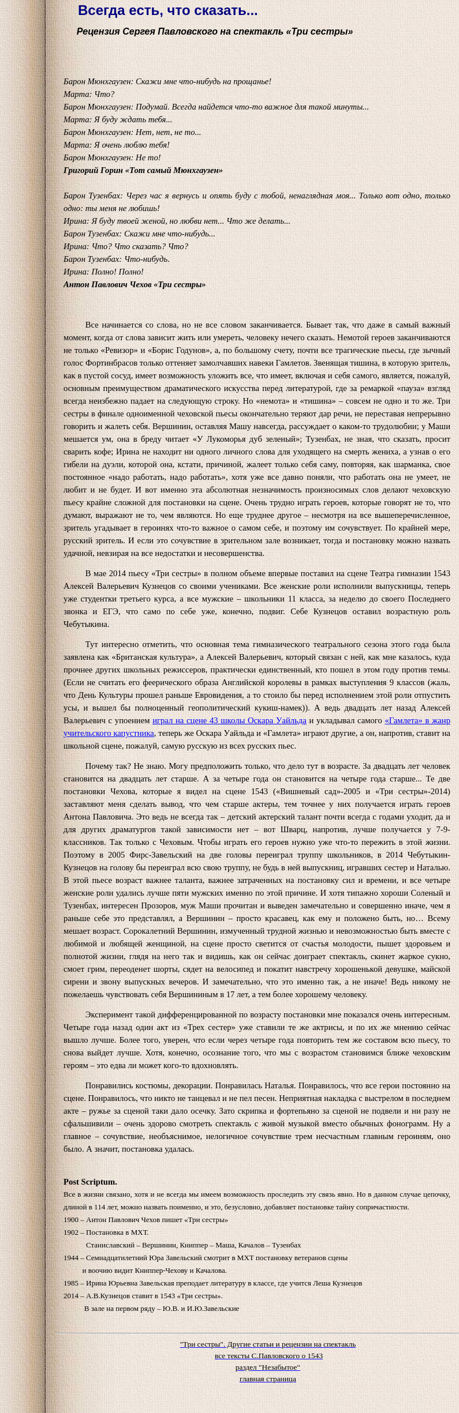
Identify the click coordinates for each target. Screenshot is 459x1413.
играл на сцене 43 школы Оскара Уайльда (229, 720)
